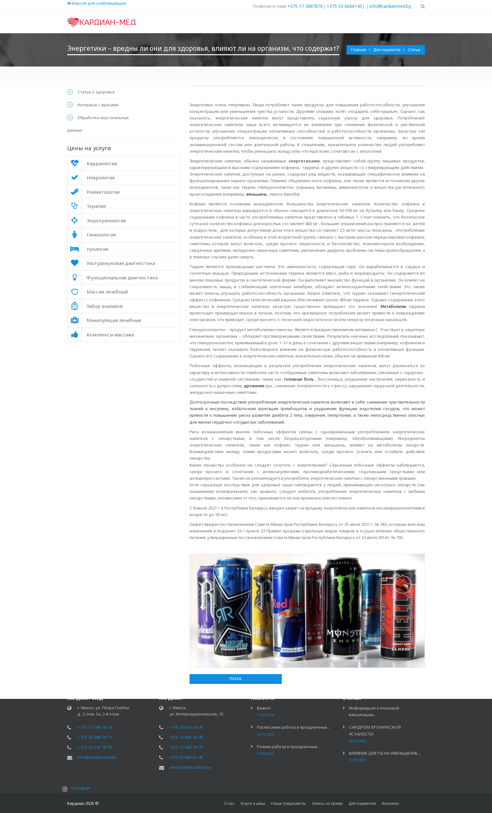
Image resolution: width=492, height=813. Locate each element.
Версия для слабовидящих (96, 3)
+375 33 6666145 (344, 6)
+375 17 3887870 (305, 6)
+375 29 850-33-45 (186, 738)
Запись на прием (327, 803)
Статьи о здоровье (96, 92)
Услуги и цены (252, 803)
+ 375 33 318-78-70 (95, 748)
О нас (229, 803)
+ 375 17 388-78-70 (95, 728)
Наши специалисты (288, 803)
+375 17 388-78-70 (186, 748)
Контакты (390, 803)
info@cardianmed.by (390, 6)
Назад (215, 678)
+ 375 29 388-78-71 (95, 738)
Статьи (414, 49)
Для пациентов (387, 49)
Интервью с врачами (98, 105)
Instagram (82, 789)
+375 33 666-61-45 (186, 758)
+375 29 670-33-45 (186, 728)
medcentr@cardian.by (190, 768)
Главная (359, 49)
